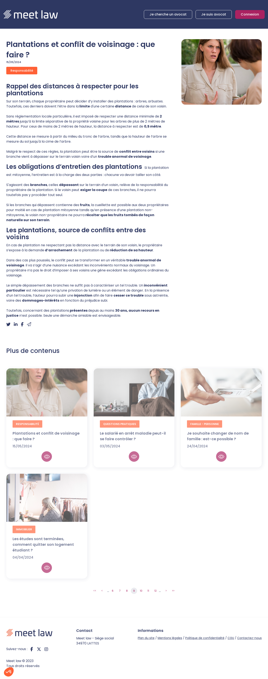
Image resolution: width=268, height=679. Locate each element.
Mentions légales (170, 638)
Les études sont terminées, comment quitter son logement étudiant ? (43, 549)
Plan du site (146, 638)
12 (155, 591)
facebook (31, 649)
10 (141, 591)
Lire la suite (46, 461)
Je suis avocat (213, 14)
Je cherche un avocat (168, 14)
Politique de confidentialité (204, 638)
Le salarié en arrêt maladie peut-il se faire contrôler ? (133, 440)
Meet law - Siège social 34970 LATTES (95, 641)
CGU (231, 638)
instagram (46, 649)
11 (148, 591)
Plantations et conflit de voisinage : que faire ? (46, 440)
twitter (39, 649)
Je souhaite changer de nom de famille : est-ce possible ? (218, 440)
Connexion (250, 14)
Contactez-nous (249, 638)
